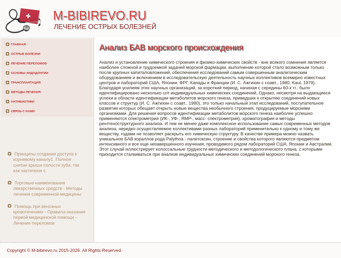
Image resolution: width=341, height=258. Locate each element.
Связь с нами (23, 111)
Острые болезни (25, 54)
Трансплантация (26, 82)
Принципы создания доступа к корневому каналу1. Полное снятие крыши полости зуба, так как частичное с (46, 162)
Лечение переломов (29, 63)
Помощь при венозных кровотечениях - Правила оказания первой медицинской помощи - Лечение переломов (49, 215)
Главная (18, 44)
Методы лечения (26, 92)
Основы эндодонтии (29, 73)
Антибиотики (22, 101)
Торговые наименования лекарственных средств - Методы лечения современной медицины (47, 188)
